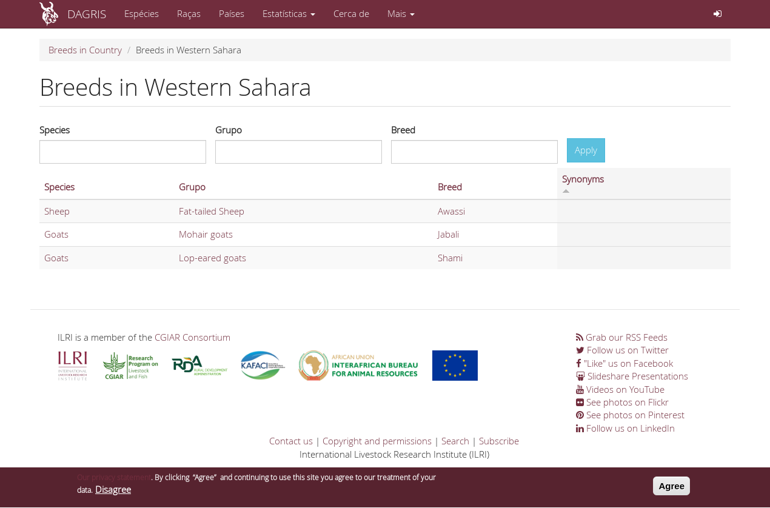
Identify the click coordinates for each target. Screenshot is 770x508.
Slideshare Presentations (632, 376)
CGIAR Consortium (192, 337)
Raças (189, 13)
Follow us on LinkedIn (625, 428)
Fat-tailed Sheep (211, 211)
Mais (401, 13)
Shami (450, 258)
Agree (671, 489)
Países (231, 13)
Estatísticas (289, 13)
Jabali (448, 234)
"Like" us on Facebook (624, 363)
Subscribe (499, 441)
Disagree (113, 493)
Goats (56, 234)
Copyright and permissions (377, 441)
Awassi (451, 211)
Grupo (228, 130)
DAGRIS (86, 13)
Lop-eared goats (212, 258)
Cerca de (351, 13)
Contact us (291, 441)
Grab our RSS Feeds (622, 337)
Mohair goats (206, 234)
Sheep (57, 211)
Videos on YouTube (620, 389)
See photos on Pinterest (630, 415)
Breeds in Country (85, 50)
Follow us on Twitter (622, 350)
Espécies (141, 13)
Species (54, 130)
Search (455, 441)
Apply (586, 150)
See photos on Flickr (622, 402)
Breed (403, 130)
